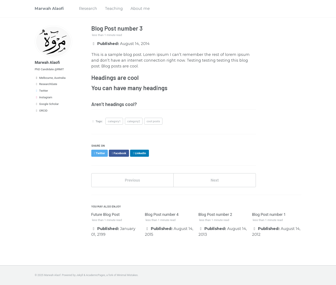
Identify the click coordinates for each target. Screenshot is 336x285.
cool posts (153, 121)
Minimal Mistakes (127, 275)
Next (215, 180)
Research (88, 8)
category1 (114, 121)
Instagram (43, 97)
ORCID (41, 110)
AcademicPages (95, 275)
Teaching (114, 8)
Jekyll (79, 275)
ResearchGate (46, 84)
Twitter (41, 90)
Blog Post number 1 (269, 214)
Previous (132, 180)
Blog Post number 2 (215, 214)
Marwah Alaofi (49, 8)
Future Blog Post (105, 214)
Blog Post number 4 (162, 214)
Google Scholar (47, 104)
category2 (133, 121)
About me (140, 8)
